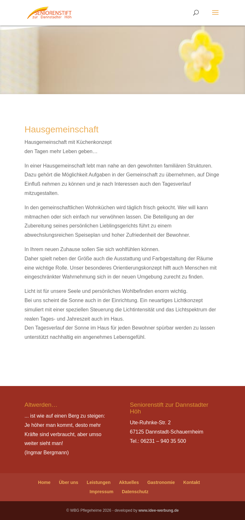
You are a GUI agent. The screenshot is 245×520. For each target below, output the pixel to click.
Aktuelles (129, 482)
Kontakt (191, 482)
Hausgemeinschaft (62, 129)
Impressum (102, 491)
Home (44, 482)
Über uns (68, 482)
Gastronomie (161, 482)
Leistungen (99, 482)
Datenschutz (135, 491)
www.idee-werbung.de (158, 510)
